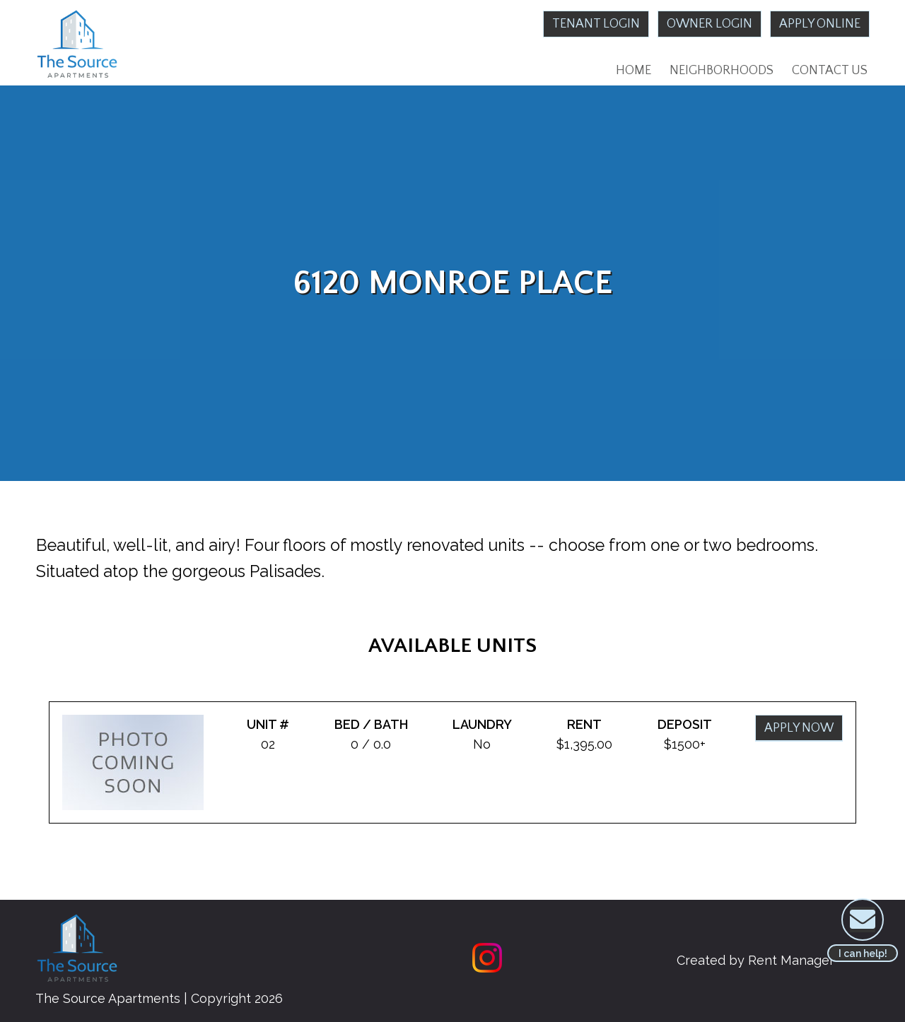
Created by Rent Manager (755, 960)
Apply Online (819, 24)
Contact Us (830, 71)
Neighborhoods (721, 71)
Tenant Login (596, 24)
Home (633, 71)
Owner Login (709, 24)
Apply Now (799, 728)
